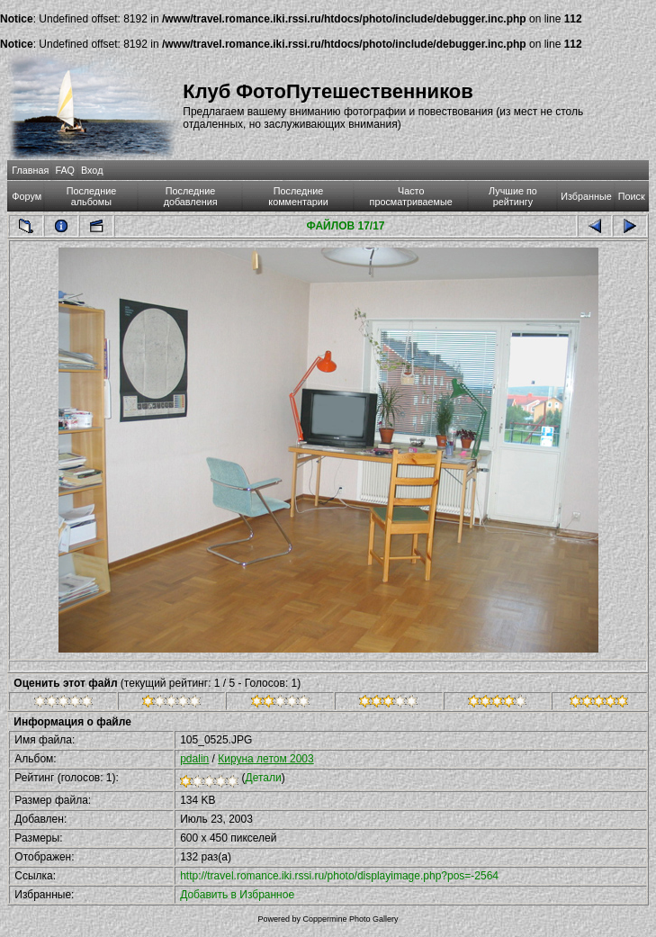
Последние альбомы (92, 196)
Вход (92, 170)
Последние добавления (191, 196)
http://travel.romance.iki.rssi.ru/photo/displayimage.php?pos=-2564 (339, 875)
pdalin (194, 758)
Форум (26, 196)
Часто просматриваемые (411, 196)
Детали (264, 777)
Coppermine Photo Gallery (350, 918)
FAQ (65, 170)
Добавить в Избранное (237, 894)
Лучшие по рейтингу (513, 196)
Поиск (631, 196)
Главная (30, 170)
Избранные (586, 196)
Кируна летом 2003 (265, 758)
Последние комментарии (298, 196)
